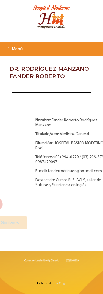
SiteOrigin (61, 283)
